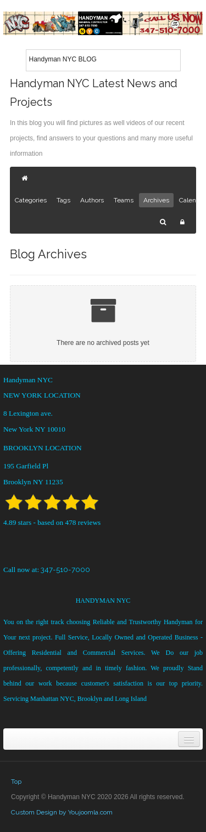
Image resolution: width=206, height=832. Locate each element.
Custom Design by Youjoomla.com (62, 812)
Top (16, 781)
